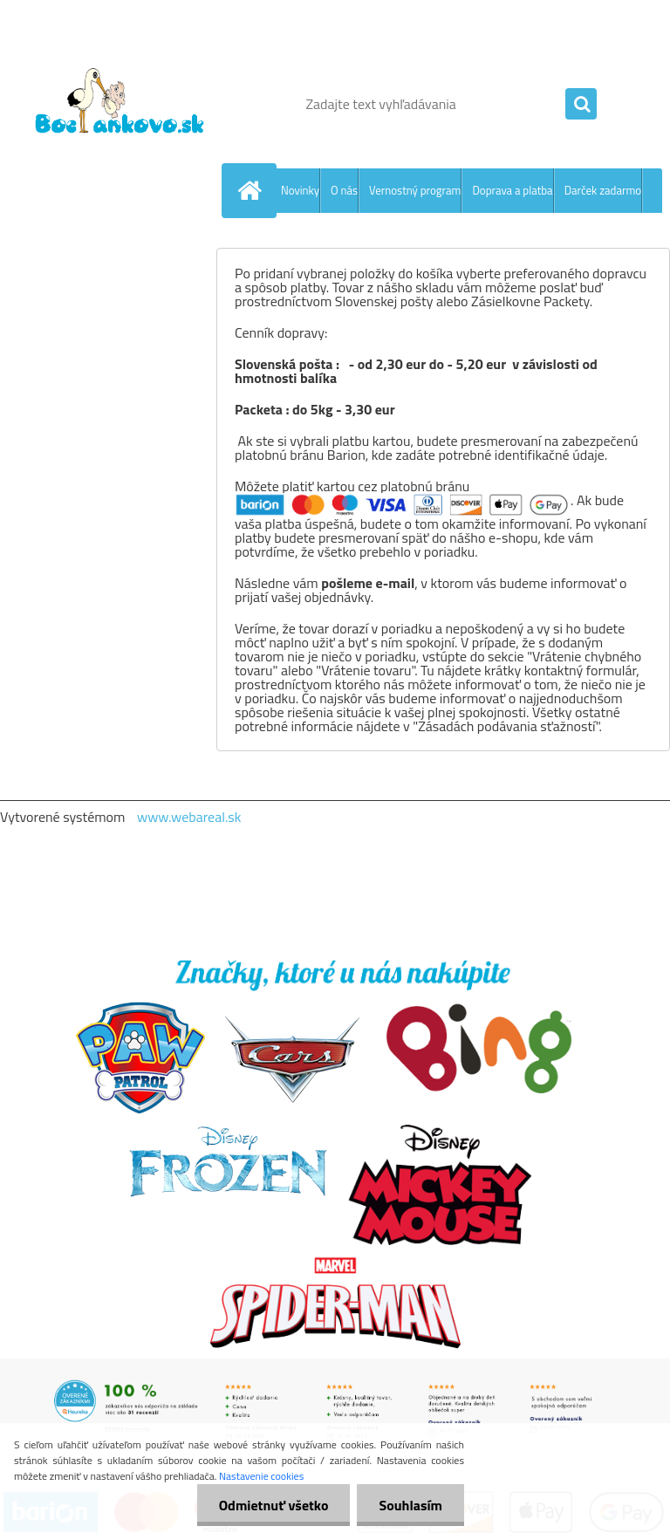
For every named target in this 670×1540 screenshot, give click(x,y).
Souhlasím (410, 1505)
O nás (344, 190)
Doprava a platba (512, 190)
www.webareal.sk (189, 816)
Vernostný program (415, 190)
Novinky (300, 190)
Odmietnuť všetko (274, 1505)
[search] (581, 104)
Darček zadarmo (603, 190)
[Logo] (120, 103)
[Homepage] (253, 190)
